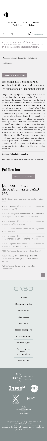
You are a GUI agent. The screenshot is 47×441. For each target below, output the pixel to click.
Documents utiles (23, 304)
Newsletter (24, 323)
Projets (24, 22)
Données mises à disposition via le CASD (20, 58)
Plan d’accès (23, 317)
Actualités (12, 22)
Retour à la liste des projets (15, 75)
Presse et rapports (23, 329)
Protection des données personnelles (23, 352)
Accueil (5, 42)
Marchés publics (23, 336)
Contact (23, 297)
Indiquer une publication (23, 176)
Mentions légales (23, 342)
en (4, 34)
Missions (31, 25)
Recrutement (24, 310)
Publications (17, 25)
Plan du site (23, 360)
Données (36, 22)
